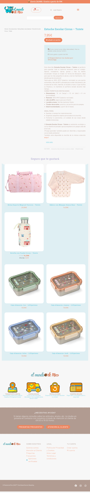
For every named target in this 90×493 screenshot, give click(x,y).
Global (75, 148)
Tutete (50, 151)
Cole (59, 148)
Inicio (6, 29)
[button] (78, 9)
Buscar (59, 18)
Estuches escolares (24, 29)
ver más (49, 142)
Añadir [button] (24, 212)
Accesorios (13, 29)
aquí (46, 137)
